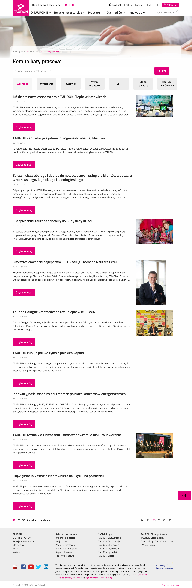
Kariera (138, 5)
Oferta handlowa (143, 83)
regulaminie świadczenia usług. (99, 577)
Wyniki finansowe (95, 83)
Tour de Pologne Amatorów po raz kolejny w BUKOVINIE (55, 311)
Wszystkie (22, 84)
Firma (43, 5)
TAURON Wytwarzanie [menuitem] (109, 538)
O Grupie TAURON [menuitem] (22, 538)
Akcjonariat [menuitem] (61, 541)
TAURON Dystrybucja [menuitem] (109, 541)
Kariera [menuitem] (16, 552)
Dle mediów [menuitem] (19, 545)
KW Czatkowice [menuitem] (149, 545)
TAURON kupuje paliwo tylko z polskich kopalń (48, 352)
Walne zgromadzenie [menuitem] (66, 545)
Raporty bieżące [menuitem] (64, 552)
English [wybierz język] (128, 5)
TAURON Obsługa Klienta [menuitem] (154, 534)
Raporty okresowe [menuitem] (65, 555)
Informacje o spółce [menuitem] (65, 538)
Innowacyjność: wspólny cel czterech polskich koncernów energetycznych (69, 393)
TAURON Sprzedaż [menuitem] (107, 552)
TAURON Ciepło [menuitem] (106, 555)
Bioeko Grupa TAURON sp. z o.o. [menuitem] (157, 541)
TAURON (69, 5)
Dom (34, 5)
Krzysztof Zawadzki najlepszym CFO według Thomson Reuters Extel (65, 262)
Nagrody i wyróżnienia (167, 83)
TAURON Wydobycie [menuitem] (108, 548)
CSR (119, 84)
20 (19, 520)
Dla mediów (116, 12)
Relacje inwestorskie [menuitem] (23, 541)
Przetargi (96, 12)
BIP (157, 5)
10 (14, 520)
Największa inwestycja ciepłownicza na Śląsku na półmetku (58, 475)
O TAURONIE (41, 12)
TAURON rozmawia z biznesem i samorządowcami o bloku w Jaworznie (67, 434)
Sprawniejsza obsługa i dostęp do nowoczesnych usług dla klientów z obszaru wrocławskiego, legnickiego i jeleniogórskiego (72, 177)
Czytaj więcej (24, 127)
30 (23, 520)
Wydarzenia (46, 84)
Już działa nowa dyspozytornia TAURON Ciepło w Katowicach (59, 96)
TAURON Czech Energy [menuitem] (152, 538)
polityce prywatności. (71, 577)
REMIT (149, 5)
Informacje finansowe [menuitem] (66, 548)
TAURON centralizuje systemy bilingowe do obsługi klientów (59, 138)
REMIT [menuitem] (16, 548)
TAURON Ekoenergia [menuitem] (108, 545)
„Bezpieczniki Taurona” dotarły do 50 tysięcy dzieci (52, 221)
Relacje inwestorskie (69, 12)
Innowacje (137, 12)
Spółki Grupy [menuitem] (105, 534)
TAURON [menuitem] (17, 534)
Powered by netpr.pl (170, 585)
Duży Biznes (55, 5)
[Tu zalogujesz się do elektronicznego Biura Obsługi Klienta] (170, 5)
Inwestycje (71, 84)
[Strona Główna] (21, 8)
